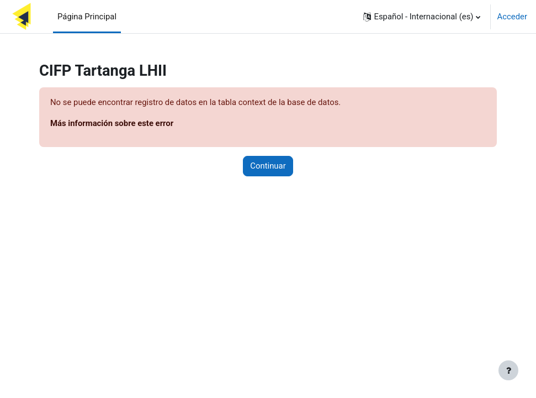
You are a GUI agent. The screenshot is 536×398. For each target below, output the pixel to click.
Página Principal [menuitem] (86, 17)
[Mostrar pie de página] (508, 370)
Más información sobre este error (111, 123)
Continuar (267, 166)
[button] (421, 16)
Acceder (512, 17)
